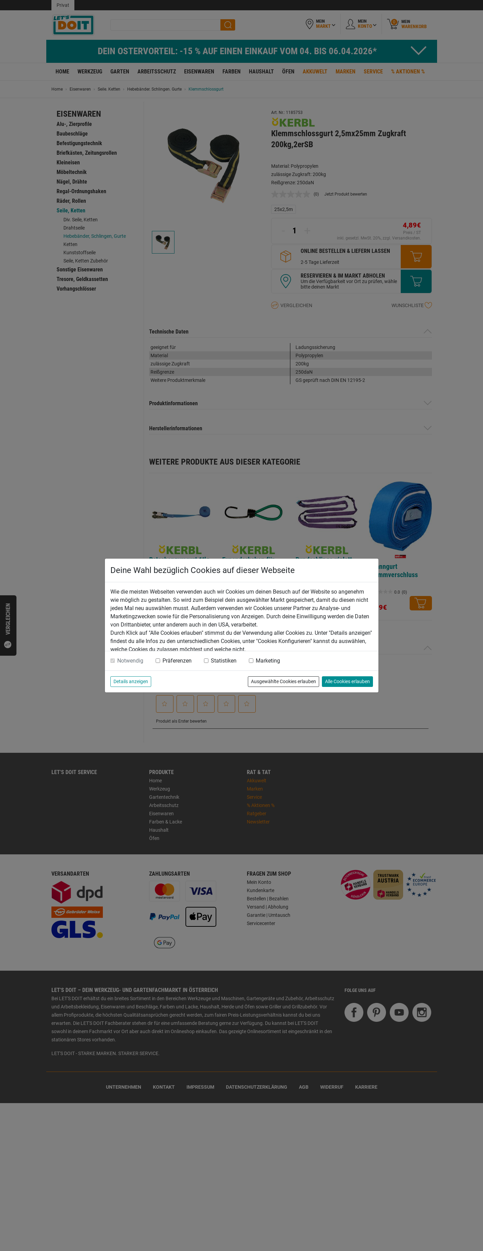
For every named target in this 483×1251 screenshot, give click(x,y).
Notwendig (130, 660)
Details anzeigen (130, 681)
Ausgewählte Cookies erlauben (283, 681)
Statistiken (224, 660)
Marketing (268, 660)
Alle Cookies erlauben (347, 681)
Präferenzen (177, 660)
